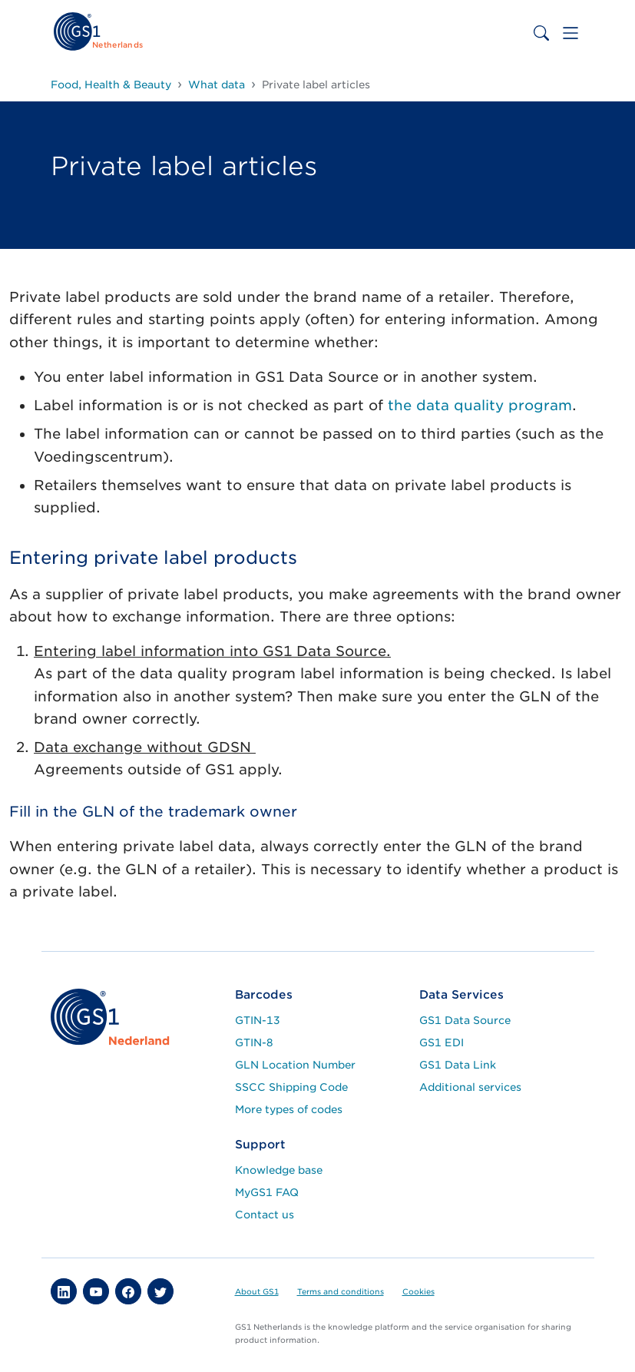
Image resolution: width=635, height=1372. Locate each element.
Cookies (418, 1291)
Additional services (470, 1087)
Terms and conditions (340, 1291)
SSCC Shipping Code (291, 1087)
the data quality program (480, 405)
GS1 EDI (441, 1042)
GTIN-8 (254, 1042)
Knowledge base (278, 1170)
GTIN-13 (257, 1020)
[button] (64, 1291)
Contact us (264, 1214)
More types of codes (288, 1109)
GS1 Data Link (457, 1065)
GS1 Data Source (465, 1020)
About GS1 (257, 1291)
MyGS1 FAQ (267, 1192)
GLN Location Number (295, 1065)
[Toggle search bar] (541, 33)
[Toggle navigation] (570, 33)
